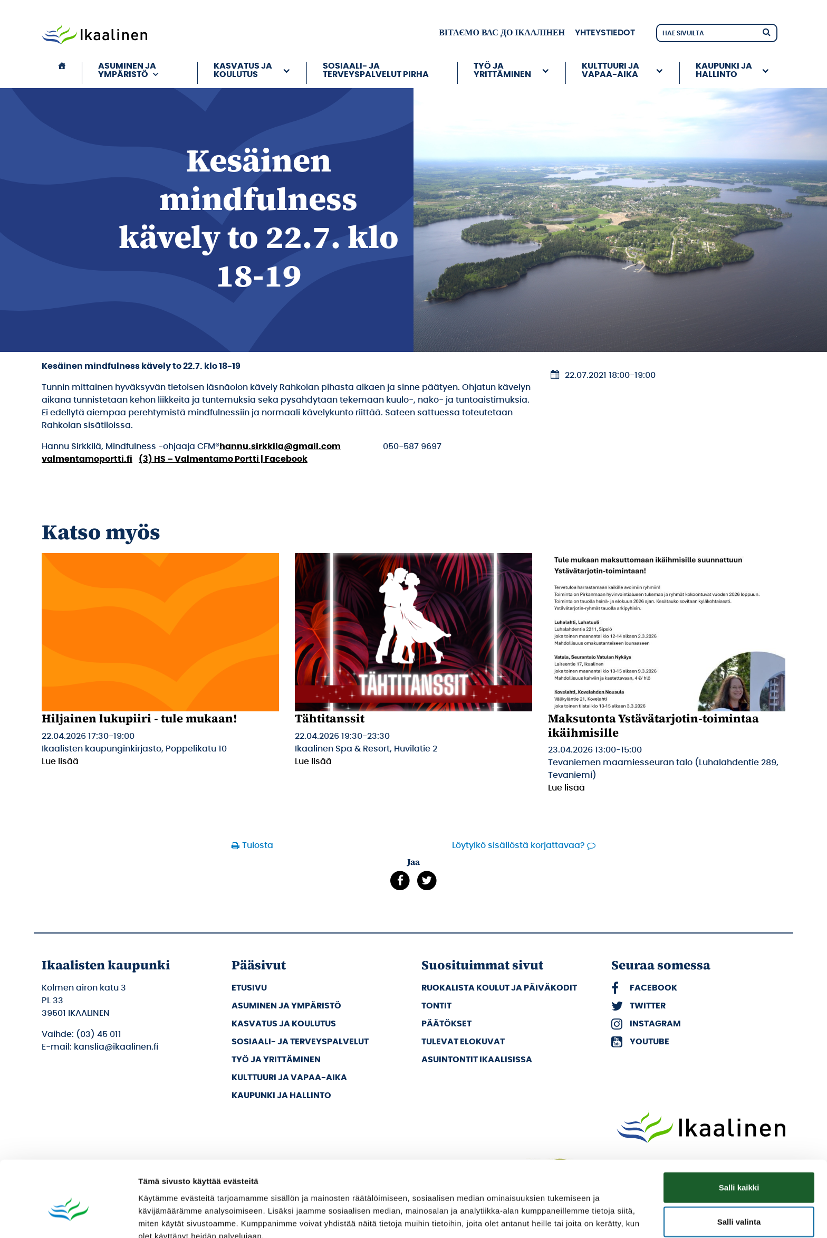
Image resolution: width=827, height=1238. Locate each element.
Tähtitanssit (329, 718)
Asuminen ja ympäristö (129, 70)
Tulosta (257, 845)
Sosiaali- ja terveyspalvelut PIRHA (376, 70)
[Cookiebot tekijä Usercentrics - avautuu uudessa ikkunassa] (68, 1217)
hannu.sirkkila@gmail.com (280, 446)
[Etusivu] (62, 73)
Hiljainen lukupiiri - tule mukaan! (139, 718)
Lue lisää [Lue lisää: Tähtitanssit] (313, 761)
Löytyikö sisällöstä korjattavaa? (518, 845)
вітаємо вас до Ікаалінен (502, 32)
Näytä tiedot (564, 1217)
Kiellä (738, 1203)
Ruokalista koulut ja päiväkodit (499, 988)
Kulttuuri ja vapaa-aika (610, 70)
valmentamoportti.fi (87, 459)
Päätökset (446, 1024)
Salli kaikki (739, 1134)
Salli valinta (739, 1169)
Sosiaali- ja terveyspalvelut (300, 1041)
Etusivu (249, 988)
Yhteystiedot (605, 32)
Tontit (436, 1006)
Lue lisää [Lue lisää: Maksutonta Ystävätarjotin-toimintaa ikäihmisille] (566, 788)
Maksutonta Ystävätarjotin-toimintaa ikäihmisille (653, 725)
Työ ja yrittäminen (502, 70)
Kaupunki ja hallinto (724, 70)
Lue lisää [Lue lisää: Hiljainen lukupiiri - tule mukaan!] (60, 761)
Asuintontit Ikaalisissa (476, 1059)
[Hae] (766, 31)
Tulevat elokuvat (463, 1041)
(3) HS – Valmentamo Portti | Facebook (223, 459)
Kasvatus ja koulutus (243, 70)
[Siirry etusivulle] (94, 35)
